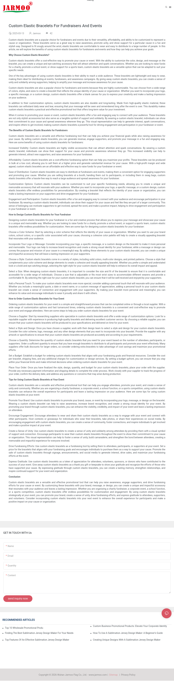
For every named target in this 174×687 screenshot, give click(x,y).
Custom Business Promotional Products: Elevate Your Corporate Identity (130, 626)
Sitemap (114, 674)
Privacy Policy (128, 674)
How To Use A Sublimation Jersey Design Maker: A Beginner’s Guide (128, 633)
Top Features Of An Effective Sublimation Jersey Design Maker (37, 639)
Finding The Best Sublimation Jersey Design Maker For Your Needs (39, 633)
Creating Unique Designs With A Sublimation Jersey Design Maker (126, 639)
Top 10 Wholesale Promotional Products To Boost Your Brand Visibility (24, 628)
